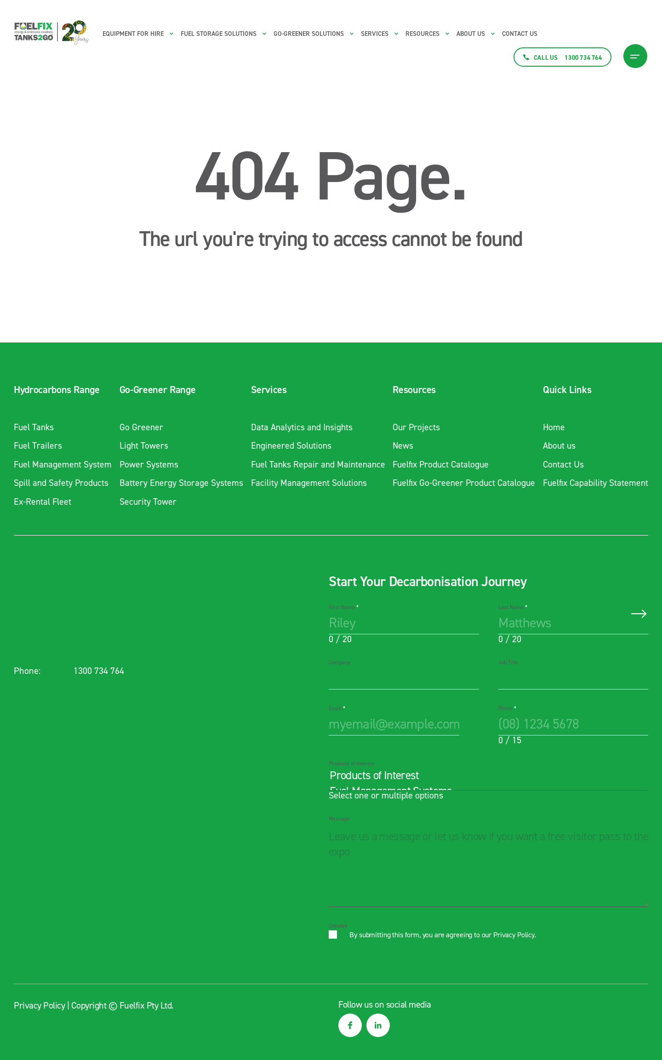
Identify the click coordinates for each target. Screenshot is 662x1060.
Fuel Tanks (35, 427)
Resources (411, 390)
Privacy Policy (514, 934)
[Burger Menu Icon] (635, 56)
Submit (639, 612)
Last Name (512, 606)
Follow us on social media (384, 1003)
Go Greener (140, 427)
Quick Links (565, 390)
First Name (344, 606)
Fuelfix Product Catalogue (439, 464)
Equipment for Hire (133, 33)
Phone (507, 707)
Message (339, 818)
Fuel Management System (64, 464)
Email (337, 707)
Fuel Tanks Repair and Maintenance (316, 464)
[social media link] (350, 1024)
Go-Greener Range (156, 390)
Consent (338, 925)
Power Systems (147, 464)
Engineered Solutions (288, 445)
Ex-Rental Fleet (43, 501)
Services (265, 390)
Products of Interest (352, 762)
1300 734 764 (99, 669)
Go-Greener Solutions (309, 33)
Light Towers (142, 445)
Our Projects (414, 427)
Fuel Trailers (38, 445)
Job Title (508, 661)
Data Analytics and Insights (299, 427)
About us (471, 33)
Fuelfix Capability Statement (594, 482)
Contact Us (519, 33)
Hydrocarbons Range (57, 390)
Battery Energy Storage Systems (180, 482)
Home (552, 427)
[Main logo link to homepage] (51, 32)
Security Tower (147, 501)
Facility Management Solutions (306, 482)
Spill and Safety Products (62, 482)
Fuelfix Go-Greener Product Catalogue (463, 482)
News (400, 445)
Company (339, 661)
